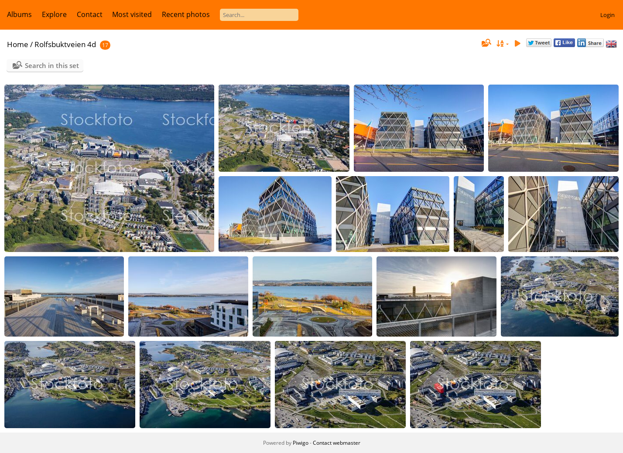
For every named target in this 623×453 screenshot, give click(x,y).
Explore (54, 14)
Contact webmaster (336, 442)
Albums (19, 14)
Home (17, 44)
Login (607, 15)
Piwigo (300, 442)
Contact (90, 14)
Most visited (132, 14)
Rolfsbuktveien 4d (65, 44)
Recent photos (186, 14)
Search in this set (52, 65)
